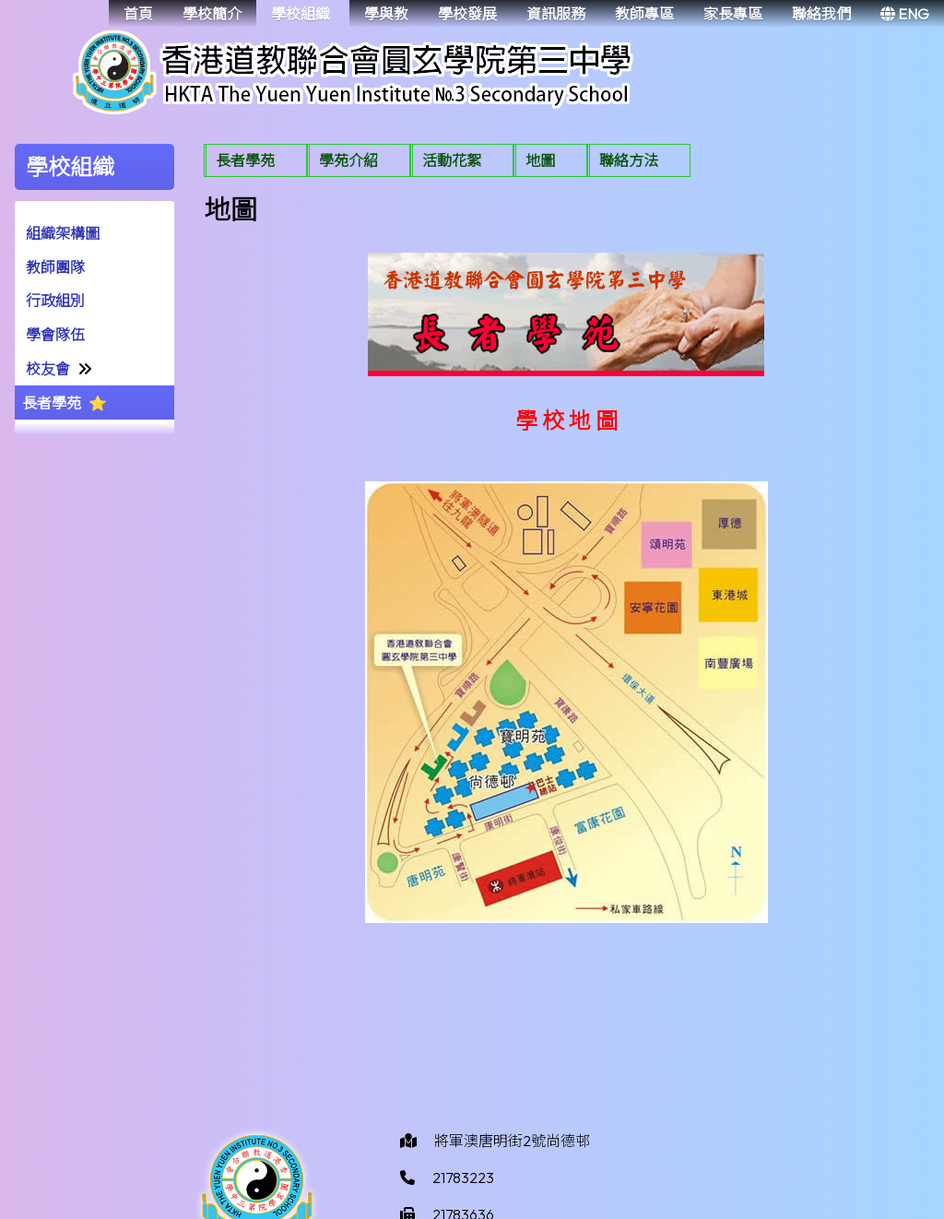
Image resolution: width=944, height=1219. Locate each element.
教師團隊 (55, 267)
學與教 (386, 14)
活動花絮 (451, 160)
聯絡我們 (821, 14)
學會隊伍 (55, 334)
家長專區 (732, 14)
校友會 (48, 369)
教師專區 (644, 14)
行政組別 (55, 300)
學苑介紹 (348, 160)
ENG (904, 14)
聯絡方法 (628, 160)
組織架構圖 (63, 233)
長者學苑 (51, 403)
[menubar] (447, 163)
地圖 (540, 160)
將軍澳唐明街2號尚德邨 (512, 1140)
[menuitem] (255, 160)
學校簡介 (212, 14)
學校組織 (300, 14)
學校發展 (467, 14)
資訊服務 (555, 14)
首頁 (138, 14)
